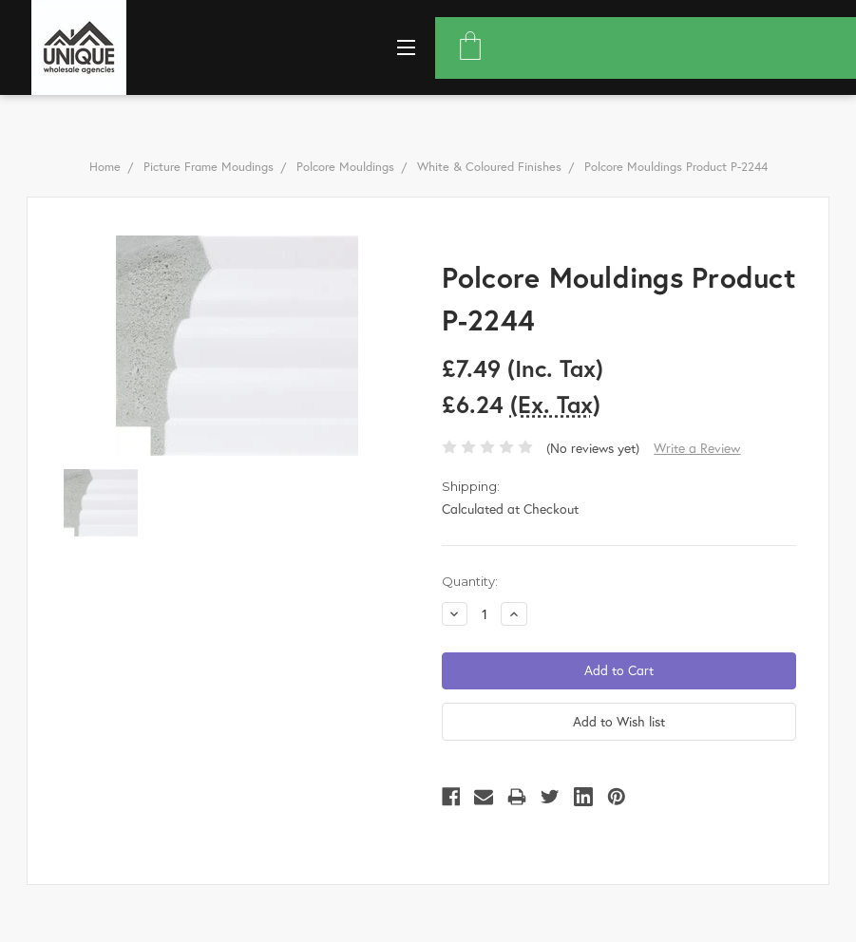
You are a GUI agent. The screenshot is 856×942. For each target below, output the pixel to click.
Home (105, 167)
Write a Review (697, 448)
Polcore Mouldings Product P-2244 (676, 167)
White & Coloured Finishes (489, 167)
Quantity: (470, 581)
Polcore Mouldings (345, 167)
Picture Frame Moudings (208, 167)
